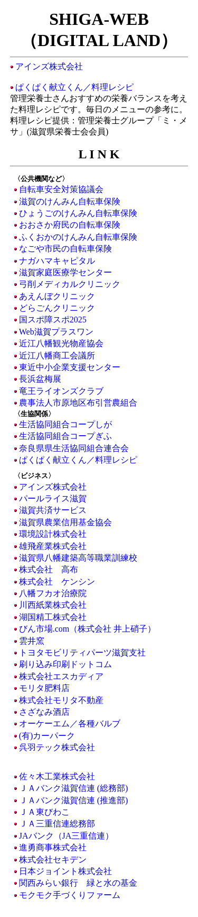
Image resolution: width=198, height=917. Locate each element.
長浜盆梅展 (40, 378)
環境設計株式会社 (53, 533)
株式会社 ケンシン (57, 581)
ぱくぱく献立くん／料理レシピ (74, 87)
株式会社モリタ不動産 (61, 700)
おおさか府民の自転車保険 (69, 224)
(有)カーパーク (47, 735)
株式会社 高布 (48, 569)
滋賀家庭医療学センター (65, 272)
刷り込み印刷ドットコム (65, 664)
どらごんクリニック (57, 307)
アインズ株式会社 (49, 66)
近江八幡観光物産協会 (61, 343)
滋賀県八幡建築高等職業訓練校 (78, 557)
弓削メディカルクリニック (69, 284)
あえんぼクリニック (57, 296)
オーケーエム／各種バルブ (69, 723)
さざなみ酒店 (44, 711)
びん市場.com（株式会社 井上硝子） (87, 628)
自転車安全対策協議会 (61, 189)
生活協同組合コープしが (65, 424)
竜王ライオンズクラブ (61, 390)
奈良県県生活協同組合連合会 (74, 448)
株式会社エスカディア (61, 676)
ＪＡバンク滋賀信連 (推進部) (73, 800)
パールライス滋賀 (53, 498)
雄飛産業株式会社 (53, 546)
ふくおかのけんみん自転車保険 (78, 236)
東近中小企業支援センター (69, 367)
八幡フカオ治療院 (53, 593)
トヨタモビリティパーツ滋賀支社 (82, 652)
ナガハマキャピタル (57, 260)
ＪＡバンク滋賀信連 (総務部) (73, 788)
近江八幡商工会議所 (57, 355)
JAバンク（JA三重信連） (66, 835)
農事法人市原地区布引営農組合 (78, 402)
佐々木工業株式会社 (57, 776)
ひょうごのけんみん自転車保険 (78, 213)
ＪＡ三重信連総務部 (57, 823)
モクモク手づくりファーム (69, 895)
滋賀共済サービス (53, 510)
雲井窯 (31, 640)
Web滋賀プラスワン (56, 331)
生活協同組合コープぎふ (65, 435)
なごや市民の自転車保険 (65, 248)
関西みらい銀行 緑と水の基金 (78, 882)
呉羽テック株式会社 (57, 747)
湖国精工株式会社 (53, 617)
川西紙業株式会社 (53, 604)
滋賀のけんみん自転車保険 (69, 201)
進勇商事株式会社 (53, 847)
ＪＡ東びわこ (44, 811)
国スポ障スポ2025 (53, 319)
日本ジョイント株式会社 (65, 871)
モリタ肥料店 (44, 688)
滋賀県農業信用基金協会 (65, 522)
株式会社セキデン (53, 859)
